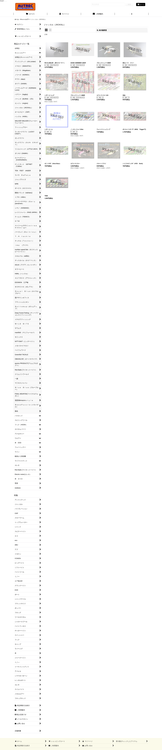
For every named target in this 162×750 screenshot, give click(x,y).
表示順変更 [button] (102, 30)
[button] (131, 14)
